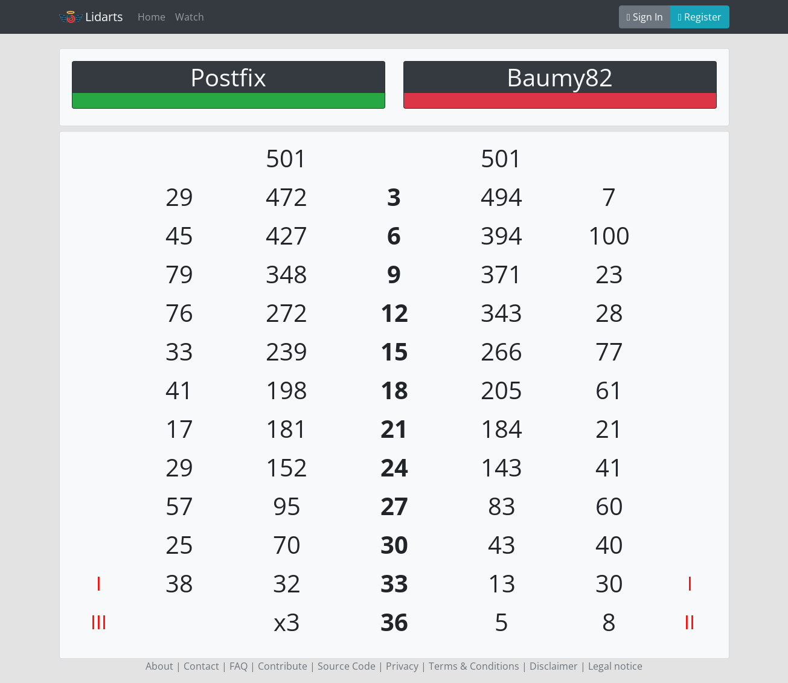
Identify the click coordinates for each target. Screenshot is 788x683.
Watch (189, 17)
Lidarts (91, 16)
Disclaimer (554, 666)
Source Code (347, 666)
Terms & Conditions (474, 666)
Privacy (402, 666)
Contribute (282, 666)
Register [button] (700, 17)
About (159, 666)
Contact (201, 666)
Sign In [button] (645, 17)
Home (151, 17)
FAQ (238, 666)
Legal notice (615, 666)
